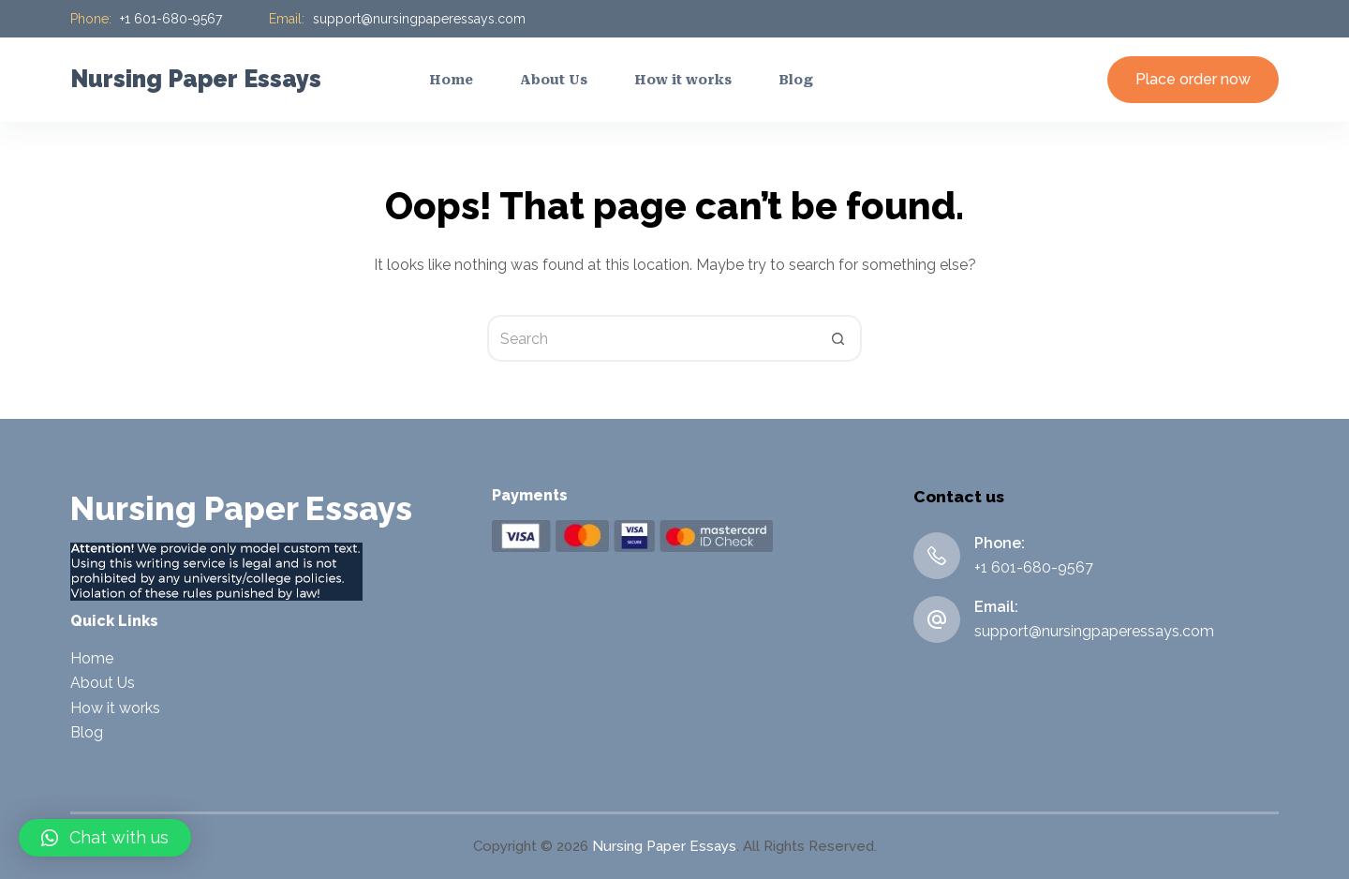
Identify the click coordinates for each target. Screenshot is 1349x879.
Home (91, 658)
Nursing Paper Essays (195, 79)
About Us (102, 683)
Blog (86, 732)
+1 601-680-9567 (171, 18)
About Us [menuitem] (553, 79)
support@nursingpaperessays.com (419, 18)
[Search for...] (651, 338)
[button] (105, 838)
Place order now (1193, 79)
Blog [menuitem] (795, 79)
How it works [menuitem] (683, 79)
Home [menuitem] (451, 79)
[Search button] (838, 338)
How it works (115, 708)
